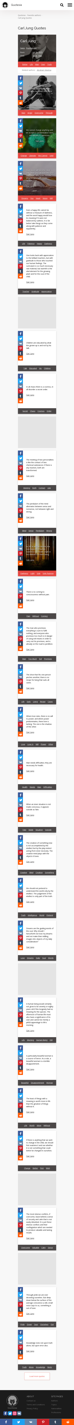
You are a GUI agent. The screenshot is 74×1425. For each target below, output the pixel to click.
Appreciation (46, 291)
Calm (43, 1247)
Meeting (26, 488)
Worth (32, 1125)
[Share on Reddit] (20, 102)
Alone (31, 1367)
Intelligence (32, 915)
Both (34, 488)
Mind (24, 530)
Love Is (30, 744)
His (40, 368)
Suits (29, 701)
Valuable (35, 1247)
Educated (33, 368)
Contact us (31, 1400)
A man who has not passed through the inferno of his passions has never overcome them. (39, 90)
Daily (38, 958)
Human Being (41, 1040)
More (39, 1125)
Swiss (22, 48)
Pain (28, 616)
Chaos (32, 411)
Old (51, 1040)
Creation (39, 872)
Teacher (25, 291)
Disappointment (37, 1083)
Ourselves (44, 1324)
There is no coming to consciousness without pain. (37, 593)
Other (50, 744)
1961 (40, 55)
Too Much (32, 659)
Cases (50, 701)
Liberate (32, 155)
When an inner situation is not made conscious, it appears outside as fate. (38, 807)
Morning (30, 1040)
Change (24, 155)
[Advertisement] (37, 312)
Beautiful (25, 1083)
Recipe (42, 701)
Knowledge (40, 1367)
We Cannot (42, 155)
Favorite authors (34, 15)
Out (52, 1324)
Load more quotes (37, 1376)
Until (51, 155)
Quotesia (21, 15)
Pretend (49, 915)
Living (35, 701)
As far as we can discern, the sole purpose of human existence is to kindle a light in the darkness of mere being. (38, 550)
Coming (44, 616)
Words (50, 958)
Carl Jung (40, 99)
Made (31, 830)
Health (24, 787)
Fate (24, 830)
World (41, 915)
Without (35, 616)
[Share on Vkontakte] (20, 87)
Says (36, 1324)
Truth (49, 64)
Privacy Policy (32, 1408)
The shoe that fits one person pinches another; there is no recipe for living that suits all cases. (38, 678)
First (42, 1168)
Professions (56, 1412)
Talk (25, 368)
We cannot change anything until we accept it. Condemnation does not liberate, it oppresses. (39, 133)
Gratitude (35, 291)
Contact (42, 488)
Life (31, 64)
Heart (38, 198)
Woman (49, 1083)
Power (43, 744)
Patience (31, 243)
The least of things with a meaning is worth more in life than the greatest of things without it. (38, 1102)
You (31, 198)
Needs (32, 787)
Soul (44, 958)
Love (23, 744)
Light (32, 573)
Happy (39, 243)
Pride (22, 1324)
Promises (48, 659)
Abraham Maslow (44, 70)
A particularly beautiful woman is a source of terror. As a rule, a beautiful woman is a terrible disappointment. (39, 1060)
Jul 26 (35, 52)
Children (47, 368)
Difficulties (47, 787)
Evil (40, 659)
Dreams (24, 198)
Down (29, 1324)
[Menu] (70, 5)
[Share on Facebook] (20, 77)
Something (49, 872)
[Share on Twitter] (20, 82)
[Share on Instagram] (15, 1413)
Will (51, 198)
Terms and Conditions (36, 1404)
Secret (25, 411)
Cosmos (41, 411)
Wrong (49, 530)
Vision (45, 198)
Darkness (48, 243)
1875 (40, 52)
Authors (54, 1400)
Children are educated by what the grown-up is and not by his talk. (38, 345)
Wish (48, 1168)
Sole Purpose (48, 573)
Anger (30, 113)
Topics (54, 1404)
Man (37, 64)
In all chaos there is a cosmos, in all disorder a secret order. (39, 388)
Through (49, 113)
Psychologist (31, 48)
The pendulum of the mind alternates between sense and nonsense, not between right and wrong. (39, 508)
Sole (38, 573)
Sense (31, 530)
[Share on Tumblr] (20, 97)
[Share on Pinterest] (20, 92)
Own (43, 64)
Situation (39, 830)
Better (25, 64)
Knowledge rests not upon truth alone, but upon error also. (39, 1344)
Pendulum (40, 530)
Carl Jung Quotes (25, 18)
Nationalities (56, 1408)
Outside (48, 830)
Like (49, 488)
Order (49, 411)
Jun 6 (35, 55)
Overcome (39, 113)
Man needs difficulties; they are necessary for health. (39, 764)
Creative (23, 872)
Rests (49, 1367)
